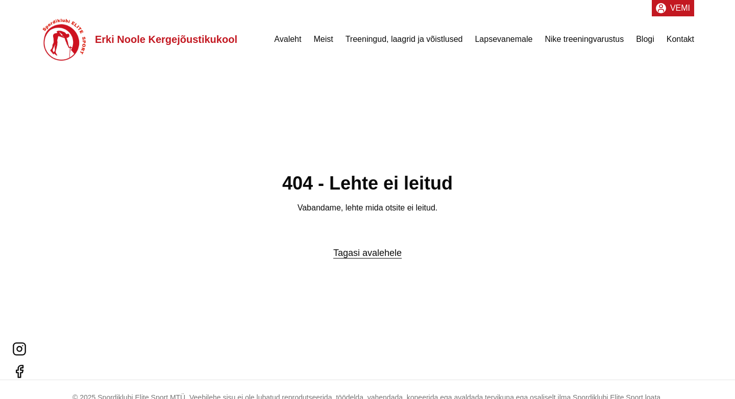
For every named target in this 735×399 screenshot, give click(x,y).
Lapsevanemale (503, 39)
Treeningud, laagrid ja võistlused (404, 39)
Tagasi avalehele (367, 253)
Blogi (645, 39)
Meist (323, 39)
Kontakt (680, 39)
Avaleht (287, 39)
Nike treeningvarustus (584, 39)
